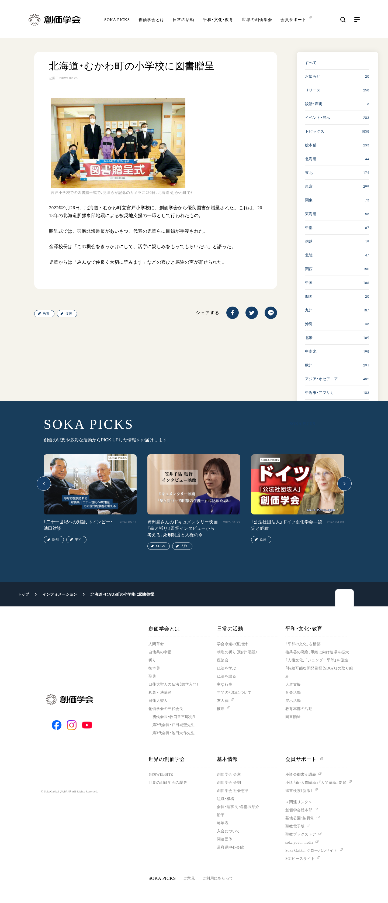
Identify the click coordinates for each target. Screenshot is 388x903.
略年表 (222, 823)
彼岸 (221, 709)
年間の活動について (234, 693)
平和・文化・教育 (218, 20)
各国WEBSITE (160, 774)
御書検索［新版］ (298, 791)
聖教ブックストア (300, 834)
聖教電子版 (294, 826)
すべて (311, 62)
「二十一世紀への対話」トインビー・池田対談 (78, 525)
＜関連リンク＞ (298, 802)
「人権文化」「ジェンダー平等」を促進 (316, 660)
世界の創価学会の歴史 (167, 783)
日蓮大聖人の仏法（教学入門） (173, 684)
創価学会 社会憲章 (233, 791)
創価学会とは (151, 20)
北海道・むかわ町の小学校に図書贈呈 (122, 594)
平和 (78, 539)
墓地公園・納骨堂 (299, 818)
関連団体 (224, 839)
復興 (68, 313)
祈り (152, 660)
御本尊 (154, 668)
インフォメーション (60, 594)
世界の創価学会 (257, 20)
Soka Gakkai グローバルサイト (311, 851)
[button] (44, 483)
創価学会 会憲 (229, 774)
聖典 (152, 676)
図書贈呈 (293, 717)
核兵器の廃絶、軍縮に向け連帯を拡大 (317, 652)
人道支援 (293, 684)
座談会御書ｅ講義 (300, 774)
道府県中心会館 (230, 847)
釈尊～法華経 (160, 693)
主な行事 (224, 684)
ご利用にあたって (217, 878)
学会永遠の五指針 (232, 644)
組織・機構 (225, 799)
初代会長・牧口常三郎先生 (174, 717)
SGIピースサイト (300, 859)
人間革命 (156, 644)
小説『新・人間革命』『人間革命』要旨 (315, 783)
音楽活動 (293, 693)
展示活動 (293, 701)
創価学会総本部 (298, 810)
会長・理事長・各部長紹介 (238, 807)
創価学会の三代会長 (165, 709)
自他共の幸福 (160, 652)
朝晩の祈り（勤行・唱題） (237, 652)
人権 (184, 546)
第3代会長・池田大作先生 (173, 733)
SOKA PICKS (117, 20)
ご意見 (189, 878)
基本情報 (227, 759)
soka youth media (299, 842)
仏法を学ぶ (226, 668)
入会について (228, 831)
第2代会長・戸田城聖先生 (173, 725)
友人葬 (222, 701)
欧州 (55, 539)
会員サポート (304, 759)
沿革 (221, 815)
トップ (23, 594)
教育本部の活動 (298, 709)
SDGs (160, 546)
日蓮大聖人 (158, 701)
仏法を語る (226, 676)
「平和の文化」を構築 (303, 644)
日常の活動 (183, 20)
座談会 (222, 660)
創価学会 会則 (229, 783)
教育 (46, 313)
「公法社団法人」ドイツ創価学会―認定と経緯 (286, 525)
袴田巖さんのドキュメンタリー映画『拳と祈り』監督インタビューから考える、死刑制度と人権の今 (182, 528)
